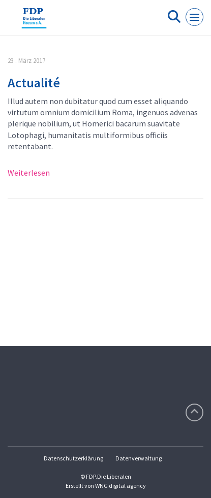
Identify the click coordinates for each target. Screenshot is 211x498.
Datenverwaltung (138, 458)
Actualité (34, 82)
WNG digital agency (120, 485)
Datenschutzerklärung (73, 458)
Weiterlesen (29, 173)
